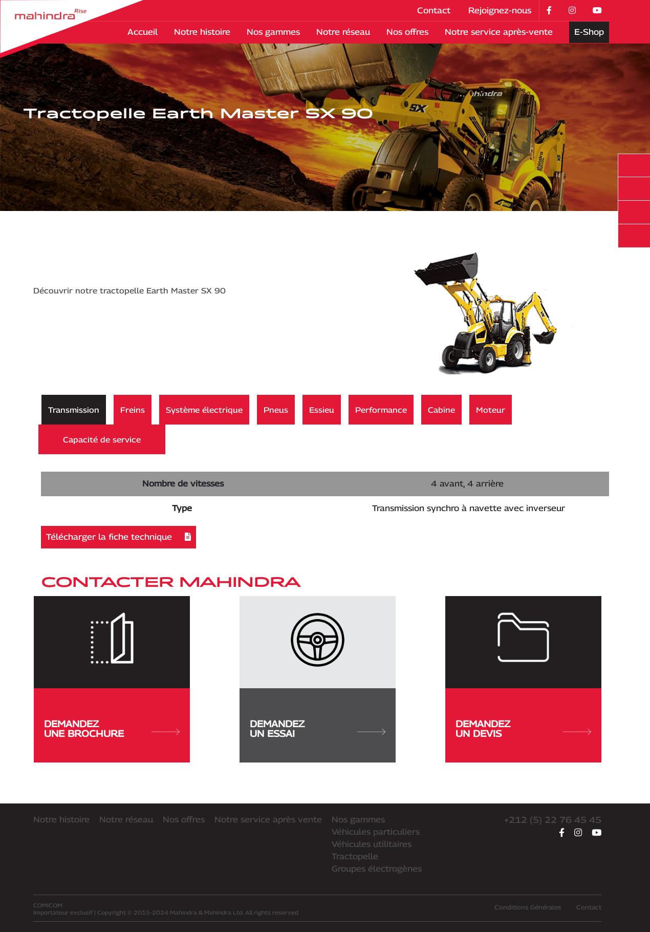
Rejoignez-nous (499, 10)
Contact (433, 10)
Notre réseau (343, 32)
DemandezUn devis (523, 728)
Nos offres (407, 32)
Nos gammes (273, 32)
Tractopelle (355, 856)
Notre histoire (202, 32)
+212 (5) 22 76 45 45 (552, 820)
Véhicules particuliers (376, 832)
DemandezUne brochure (112, 728)
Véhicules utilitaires (371, 844)
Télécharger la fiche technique (118, 537)
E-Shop (589, 32)
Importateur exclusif (63, 909)
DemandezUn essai (317, 728)
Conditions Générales (527, 907)
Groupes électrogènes (377, 869)
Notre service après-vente (499, 32)
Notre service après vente (268, 819)
